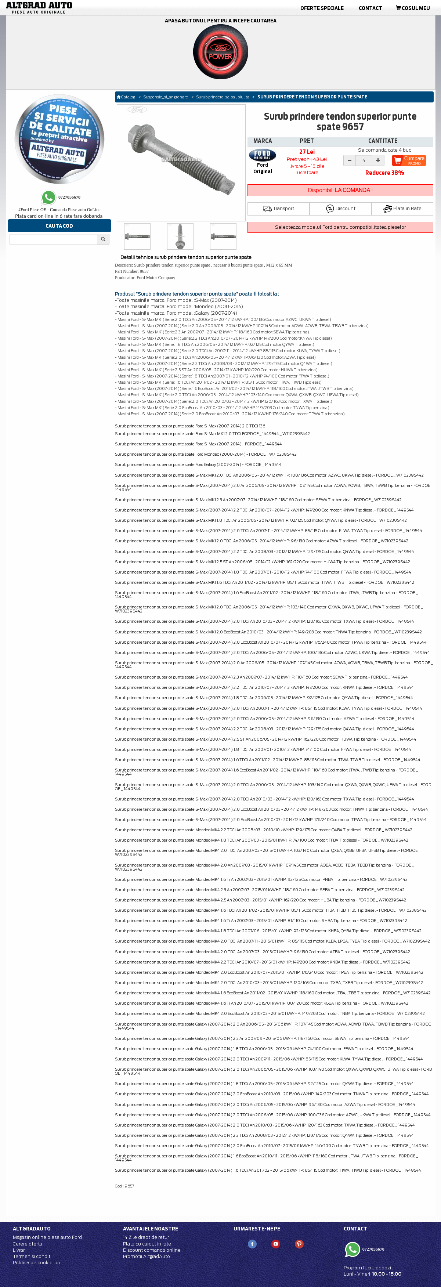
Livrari (19, 1250)
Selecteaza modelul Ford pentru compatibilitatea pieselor (340, 227)
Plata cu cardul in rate (147, 1244)
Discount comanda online (152, 1250)
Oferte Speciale (322, 8)
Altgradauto (32, 1229)
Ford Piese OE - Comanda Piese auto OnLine (59, 209)
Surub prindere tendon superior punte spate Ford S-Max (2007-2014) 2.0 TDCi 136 (190, 426)
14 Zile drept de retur (146, 1237)
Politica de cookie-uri (36, 1262)
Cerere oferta (27, 1244)
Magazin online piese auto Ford (47, 1237)
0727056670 (372, 1248)
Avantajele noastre (150, 1229)
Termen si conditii (33, 1256)
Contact (370, 8)
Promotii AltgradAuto (146, 1256)
